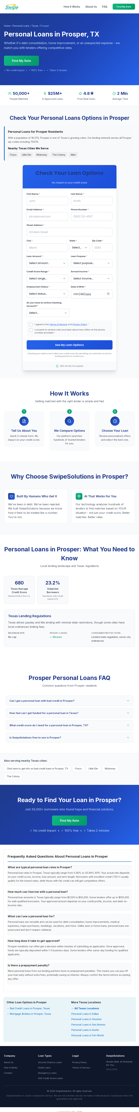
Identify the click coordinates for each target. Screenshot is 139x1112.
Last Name (77, 194)
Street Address (35, 224)
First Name (33, 194)
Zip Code (97, 239)
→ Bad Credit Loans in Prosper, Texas (28, 1006)
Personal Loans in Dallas (85, 1012)
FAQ (104, 6)
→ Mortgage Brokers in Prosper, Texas (29, 1012)
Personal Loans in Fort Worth (87, 1033)
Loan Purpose (79, 255)
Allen (73, 154)
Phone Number (80, 209)
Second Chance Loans (50, 1060)
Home (7, 25)
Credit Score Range (38, 270)
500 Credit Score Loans (50, 1076)
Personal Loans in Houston (86, 1017)
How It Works (72, 6)
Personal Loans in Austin (85, 1028)
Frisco (13, 154)
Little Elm (26, 154)
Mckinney (41, 154)
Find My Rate (124, 6)
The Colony (58, 154)
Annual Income (80, 270)
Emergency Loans (47, 1071)
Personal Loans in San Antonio (88, 1022)
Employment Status (38, 285)
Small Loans (44, 1066)
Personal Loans (21, 25)
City (30, 239)
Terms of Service (58, 322)
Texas (34, 25)
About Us (91, 6)
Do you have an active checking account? (44, 302)
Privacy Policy (80, 322)
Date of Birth (78, 285)
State (73, 239)
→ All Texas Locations (85, 1006)
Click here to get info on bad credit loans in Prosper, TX (37, 766)
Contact (8, 1071)
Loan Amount (35, 255)
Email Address (35, 209)
